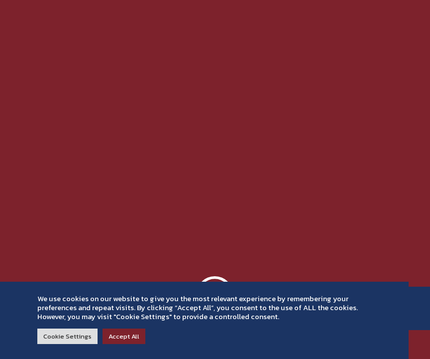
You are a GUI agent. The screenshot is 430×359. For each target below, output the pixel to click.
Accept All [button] (123, 336)
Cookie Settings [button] (67, 336)
